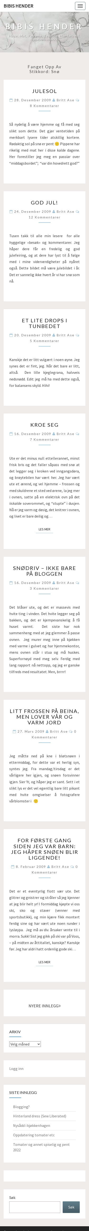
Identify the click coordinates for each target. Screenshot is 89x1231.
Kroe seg (44, 424)
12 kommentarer (45, 217)
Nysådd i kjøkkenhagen (31, 1125)
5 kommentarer (44, 341)
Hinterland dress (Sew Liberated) (39, 1116)
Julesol (44, 91)
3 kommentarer (44, 588)
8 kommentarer (44, 106)
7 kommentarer (44, 439)
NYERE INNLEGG (44, 1006)
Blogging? (21, 1106)
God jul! (44, 202)
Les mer (46, 529)
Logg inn (16, 1068)
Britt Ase (66, 100)
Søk (12, 1197)
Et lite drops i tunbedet (44, 323)
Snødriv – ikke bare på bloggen (44, 571)
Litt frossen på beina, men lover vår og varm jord (44, 717)
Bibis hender (18, 6)
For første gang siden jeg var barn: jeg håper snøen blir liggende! (44, 849)
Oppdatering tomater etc (34, 1135)
